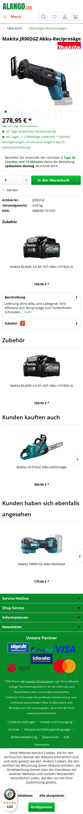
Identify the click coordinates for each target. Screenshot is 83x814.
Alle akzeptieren (51, 795)
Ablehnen (25, 795)
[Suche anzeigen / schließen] (43, 16)
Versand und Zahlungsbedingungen (47, 729)
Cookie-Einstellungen (21, 722)
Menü (12, 16)
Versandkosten (69, 681)
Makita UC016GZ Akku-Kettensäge (42, 467)
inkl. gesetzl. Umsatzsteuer (37, 681)
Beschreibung (15, 297)
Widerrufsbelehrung (24, 737)
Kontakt (14, 729)
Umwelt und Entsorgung (56, 722)
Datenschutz (50, 737)
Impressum (41, 744)
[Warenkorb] (75, 16)
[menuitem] (11, 16)
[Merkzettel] (54, 16)
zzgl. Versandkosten (26, 126)
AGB (66, 737)
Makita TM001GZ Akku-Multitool (41, 564)
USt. (10, 126)
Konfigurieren (41, 807)
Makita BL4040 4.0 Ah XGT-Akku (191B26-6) (41, 267)
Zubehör (15, 323)
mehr (27, 312)
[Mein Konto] (65, 16)
